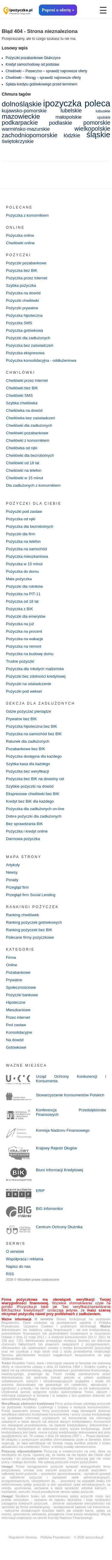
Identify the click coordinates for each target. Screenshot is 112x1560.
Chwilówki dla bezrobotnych (30, 455)
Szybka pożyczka (21, 285)
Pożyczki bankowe (22, 995)
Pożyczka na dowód (23, 293)
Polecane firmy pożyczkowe (30, 937)
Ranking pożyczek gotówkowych (34, 922)
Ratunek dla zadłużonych (27, 741)
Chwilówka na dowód (24, 410)
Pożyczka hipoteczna (24, 315)
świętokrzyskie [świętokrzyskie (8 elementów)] (18, 141)
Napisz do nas (18, 1266)
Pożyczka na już (20, 624)
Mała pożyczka (19, 579)
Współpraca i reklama (24, 1259)
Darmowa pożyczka (23, 838)
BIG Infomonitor (49, 1208)
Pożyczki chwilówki (22, 300)
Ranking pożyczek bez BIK (29, 930)
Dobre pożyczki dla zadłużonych (34, 816)
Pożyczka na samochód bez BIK (34, 734)
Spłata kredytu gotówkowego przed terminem (41, 84)
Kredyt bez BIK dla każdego (30, 801)
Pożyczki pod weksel (24, 691)
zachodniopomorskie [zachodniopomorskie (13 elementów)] (30, 135)
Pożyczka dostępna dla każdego (34, 756)
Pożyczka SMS (19, 323)
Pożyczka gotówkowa (24, 330)
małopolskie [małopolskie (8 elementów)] (69, 117)
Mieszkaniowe (18, 1010)
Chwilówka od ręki (21, 448)
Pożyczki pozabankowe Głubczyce (33, 58)
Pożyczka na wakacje (24, 639)
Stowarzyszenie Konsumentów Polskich (70, 1095)
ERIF (40, 1190)
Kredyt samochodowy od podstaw (32, 64)
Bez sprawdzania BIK (24, 824)
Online (11, 965)
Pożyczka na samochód (26, 549)
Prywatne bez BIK (21, 719)
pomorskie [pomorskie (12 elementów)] (97, 122)
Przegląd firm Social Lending (30, 895)
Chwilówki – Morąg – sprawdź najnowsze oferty (43, 78)
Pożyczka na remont (23, 646)
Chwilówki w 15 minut (24, 478)
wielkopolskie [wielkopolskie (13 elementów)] (92, 128)
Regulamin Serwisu (23, 1537)
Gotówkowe (16, 1047)
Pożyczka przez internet (26, 278)
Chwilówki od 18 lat (22, 463)
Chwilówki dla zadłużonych (29, 425)
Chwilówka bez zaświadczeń (30, 418)
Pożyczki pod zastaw (24, 511)
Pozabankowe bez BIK (25, 749)
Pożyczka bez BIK (21, 270)
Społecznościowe (21, 987)
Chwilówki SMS (19, 395)
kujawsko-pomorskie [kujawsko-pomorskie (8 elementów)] (24, 111)
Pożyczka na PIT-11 (23, 594)
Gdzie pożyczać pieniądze (28, 711)
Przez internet (18, 1017)
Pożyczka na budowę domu (29, 654)
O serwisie (15, 1251)
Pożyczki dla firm (20, 534)
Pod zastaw (16, 1025)
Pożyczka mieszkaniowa (27, 556)
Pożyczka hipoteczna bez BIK (31, 726)
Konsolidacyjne (19, 1032)
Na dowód (15, 1040)
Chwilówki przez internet (27, 380)
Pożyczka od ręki (20, 519)
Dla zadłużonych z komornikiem (33, 485)
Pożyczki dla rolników (24, 586)
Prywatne (14, 980)
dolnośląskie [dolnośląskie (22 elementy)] (22, 104)
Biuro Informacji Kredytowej (59, 1170)
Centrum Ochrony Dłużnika (59, 1227)
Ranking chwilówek (22, 915)
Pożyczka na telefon (23, 541)
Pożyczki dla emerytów (25, 616)
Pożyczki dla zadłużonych (28, 338)
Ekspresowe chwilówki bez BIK (32, 794)
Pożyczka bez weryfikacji (27, 771)
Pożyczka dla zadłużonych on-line (35, 809)
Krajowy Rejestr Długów (56, 1148)
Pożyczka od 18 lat (22, 601)
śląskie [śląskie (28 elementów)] (98, 134)
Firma (11, 957)
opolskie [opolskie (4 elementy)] (103, 117)
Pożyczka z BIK (19, 609)
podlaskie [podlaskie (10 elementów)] (60, 123)
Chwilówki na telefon (24, 470)
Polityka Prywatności (55, 1537)
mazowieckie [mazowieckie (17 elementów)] (21, 116)
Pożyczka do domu (22, 571)
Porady (12, 880)
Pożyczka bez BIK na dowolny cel (35, 779)
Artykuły (13, 865)
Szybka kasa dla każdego (28, 764)
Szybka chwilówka (22, 403)
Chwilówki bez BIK (22, 388)
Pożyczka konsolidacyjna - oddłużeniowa (41, 360)
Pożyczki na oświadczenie (28, 684)
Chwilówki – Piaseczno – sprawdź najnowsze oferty (46, 71)
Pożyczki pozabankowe (26, 263)
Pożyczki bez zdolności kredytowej (35, 676)
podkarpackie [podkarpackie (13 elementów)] (20, 122)
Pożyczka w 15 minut (24, 564)
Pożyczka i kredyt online (26, 831)
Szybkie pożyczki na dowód (29, 786)
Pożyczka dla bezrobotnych (29, 526)
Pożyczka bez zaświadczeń (29, 345)
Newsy (12, 872)
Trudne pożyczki (20, 661)
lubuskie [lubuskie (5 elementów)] (103, 111)
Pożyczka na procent (24, 631)
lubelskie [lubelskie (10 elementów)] (71, 110)
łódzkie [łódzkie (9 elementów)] (72, 135)
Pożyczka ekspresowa (25, 353)
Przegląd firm (17, 887)
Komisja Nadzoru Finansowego (63, 1130)
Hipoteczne (15, 1002)
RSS (10, 1274)
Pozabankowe (18, 972)
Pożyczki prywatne (22, 308)
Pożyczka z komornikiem (27, 215)
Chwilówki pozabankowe (27, 433)
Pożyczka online (20, 235)
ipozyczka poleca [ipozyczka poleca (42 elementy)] (76, 103)
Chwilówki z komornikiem (27, 440)
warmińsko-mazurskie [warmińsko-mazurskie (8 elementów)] (26, 129)
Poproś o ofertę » (58, 9)
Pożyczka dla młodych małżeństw (35, 669)
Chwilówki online (20, 243)
